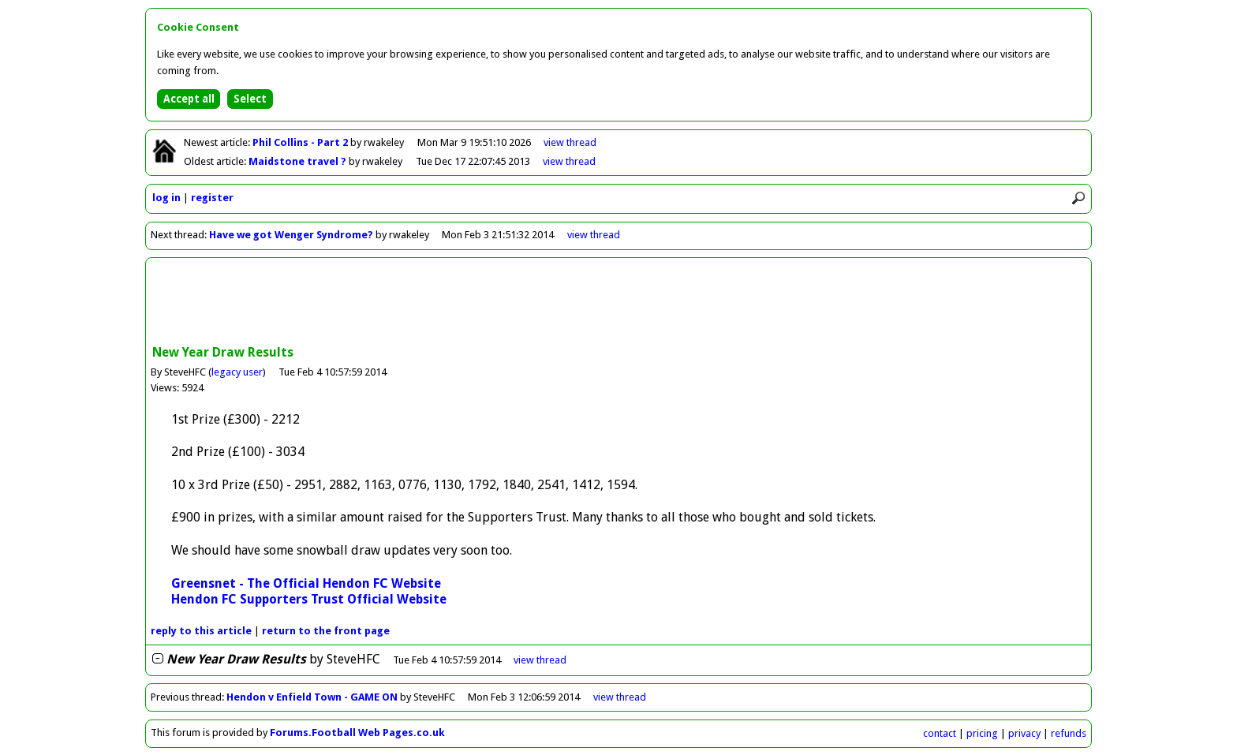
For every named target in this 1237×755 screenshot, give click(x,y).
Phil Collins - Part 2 (301, 142)
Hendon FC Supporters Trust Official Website (309, 599)
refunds (1068, 733)
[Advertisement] (618, 302)
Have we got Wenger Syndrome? (291, 235)
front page (326, 631)
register (212, 198)
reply (201, 631)
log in (166, 198)
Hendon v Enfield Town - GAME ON (312, 697)
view (570, 142)
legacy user (237, 372)
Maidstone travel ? (299, 161)
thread (540, 660)
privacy (1024, 733)
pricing (982, 733)
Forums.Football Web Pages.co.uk (357, 732)
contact (939, 733)
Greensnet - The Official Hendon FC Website (306, 583)
